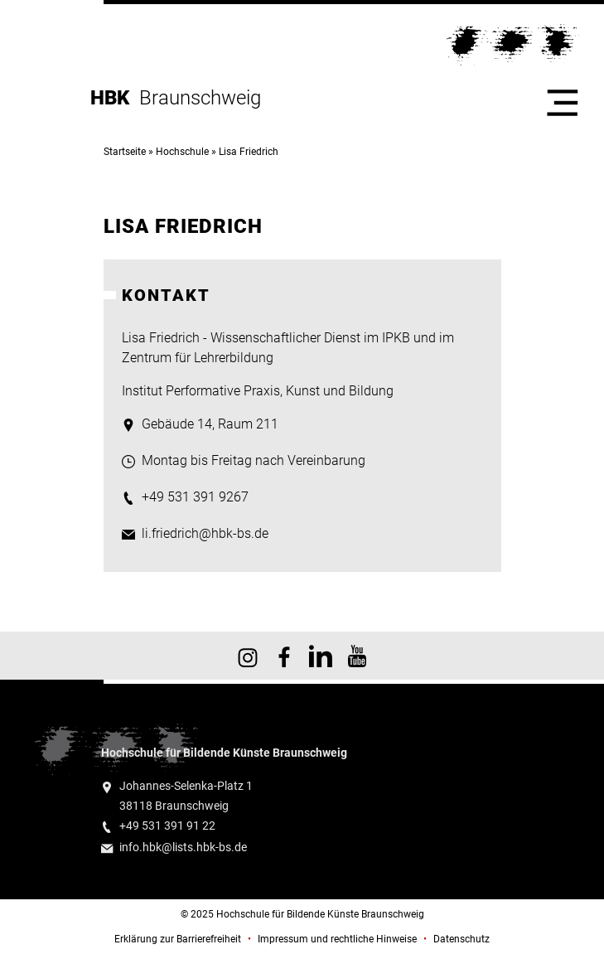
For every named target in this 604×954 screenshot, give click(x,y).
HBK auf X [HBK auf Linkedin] (320, 655)
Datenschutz (461, 939)
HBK (114, 97)
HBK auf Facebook (284, 655)
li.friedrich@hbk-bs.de (205, 533)
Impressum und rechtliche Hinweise (337, 939)
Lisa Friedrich (248, 151)
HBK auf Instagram (248, 655)
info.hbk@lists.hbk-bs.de (183, 847)
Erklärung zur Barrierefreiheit (177, 939)
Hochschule (182, 151)
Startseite (125, 151)
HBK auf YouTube (357, 655)
